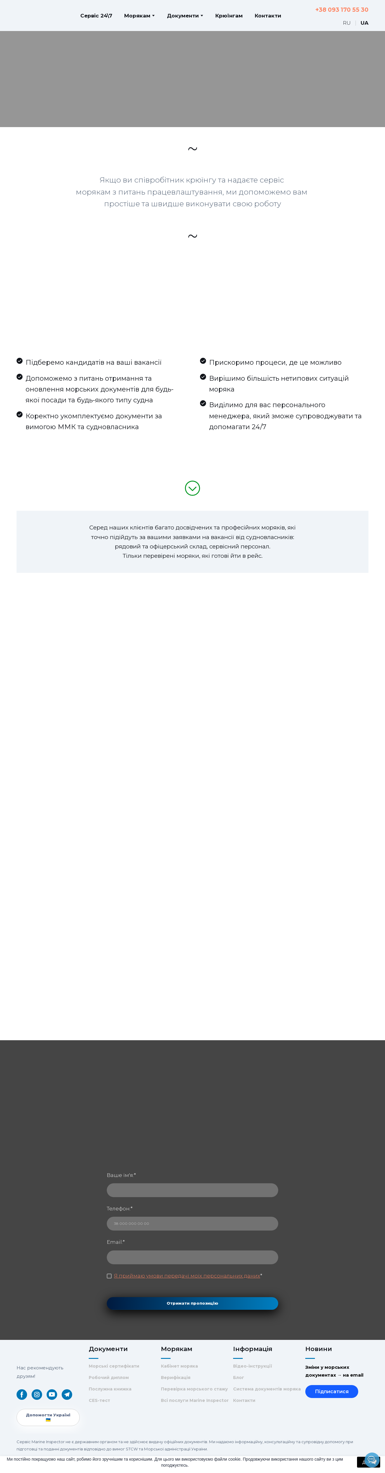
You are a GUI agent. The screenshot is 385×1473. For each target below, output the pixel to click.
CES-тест (99, 1400)
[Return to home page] (29, 15)
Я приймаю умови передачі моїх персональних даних (187, 1276)
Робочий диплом (109, 1377)
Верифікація (175, 1377)
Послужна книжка (110, 1389)
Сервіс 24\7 (96, 16)
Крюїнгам (229, 16)
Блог (238, 1377)
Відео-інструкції (252, 1366)
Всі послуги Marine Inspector (195, 1400)
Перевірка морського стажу (194, 1389)
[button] (22, 1394)
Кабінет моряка (179, 1366)
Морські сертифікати (114, 1366)
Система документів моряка (267, 1389)
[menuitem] (347, 23)
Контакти (268, 16)
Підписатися (332, 1391)
